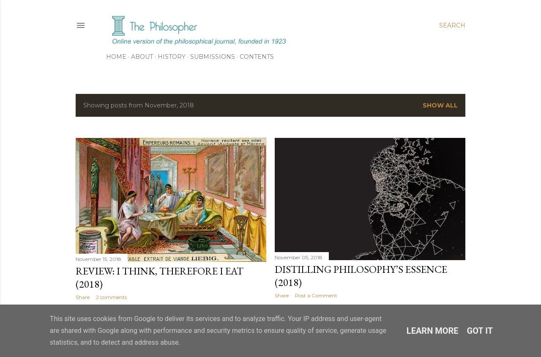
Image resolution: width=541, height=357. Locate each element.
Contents (257, 56)
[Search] (452, 25)
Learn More (433, 331)
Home (116, 56)
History (172, 56)
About (142, 56)
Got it (480, 331)
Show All (440, 105)
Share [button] (83, 297)
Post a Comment (316, 295)
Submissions (212, 56)
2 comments (111, 297)
